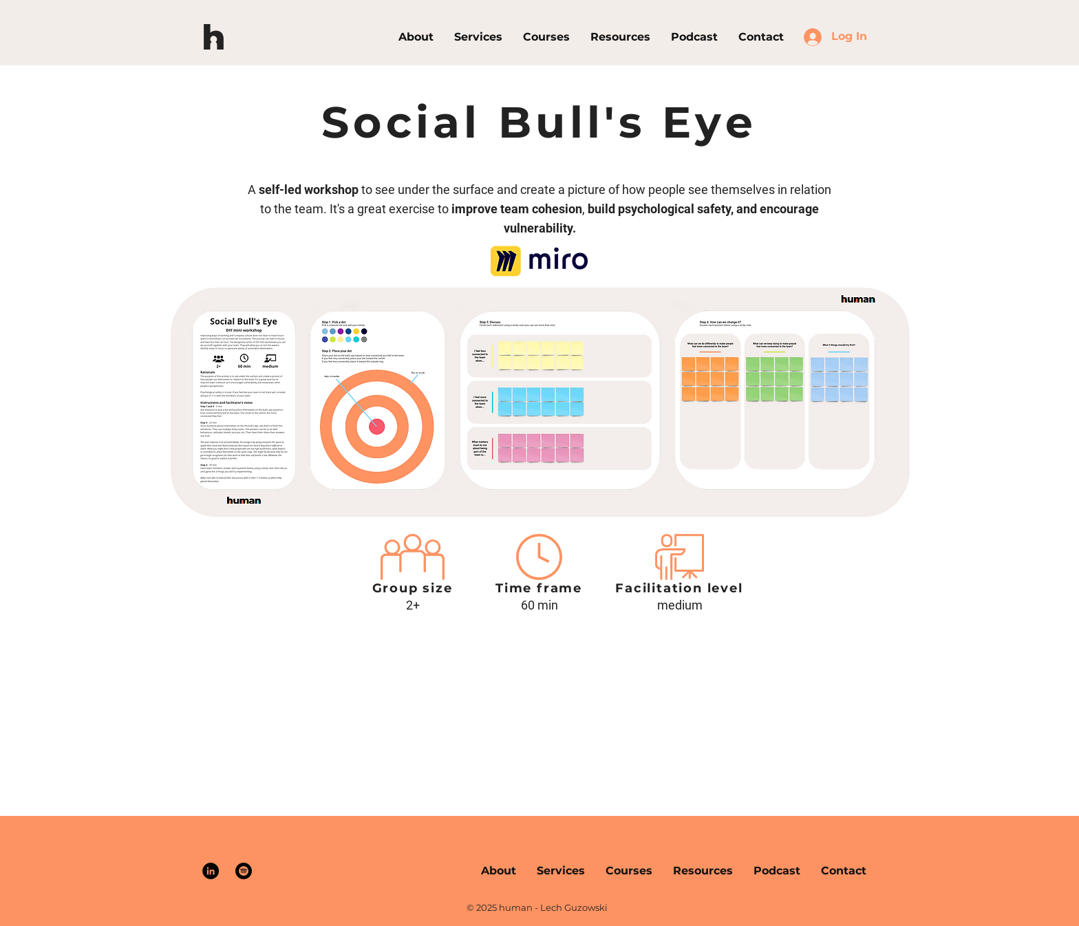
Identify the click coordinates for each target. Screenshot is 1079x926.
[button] (546, 37)
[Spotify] (243, 871)
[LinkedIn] (210, 871)
